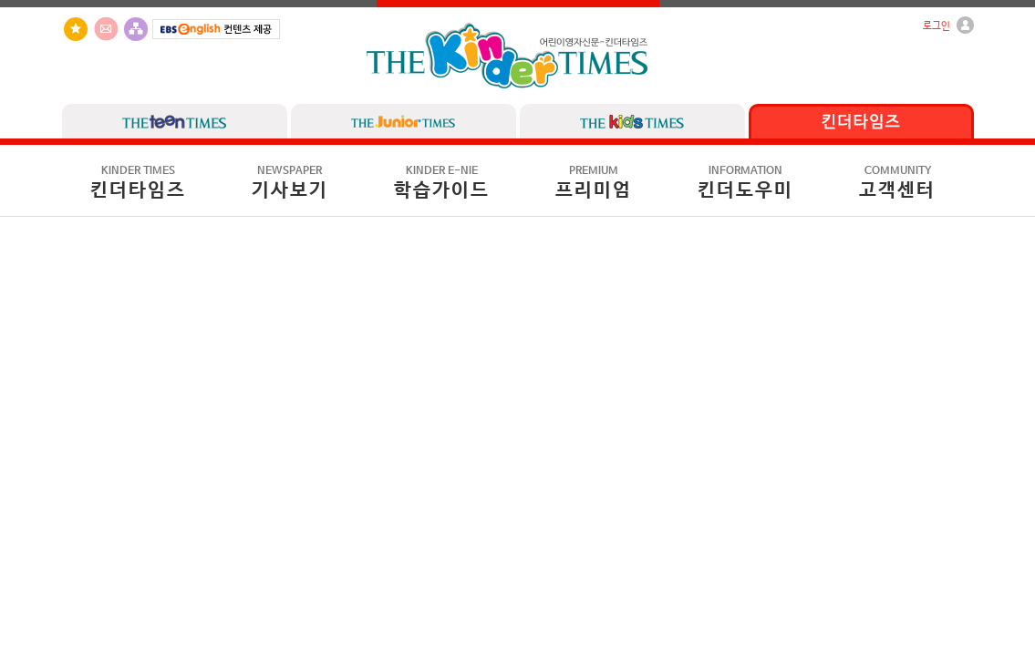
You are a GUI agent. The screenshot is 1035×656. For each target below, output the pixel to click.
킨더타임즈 (138, 183)
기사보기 (290, 183)
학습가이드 (442, 183)
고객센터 (897, 183)
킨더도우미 (745, 183)
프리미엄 (593, 183)
